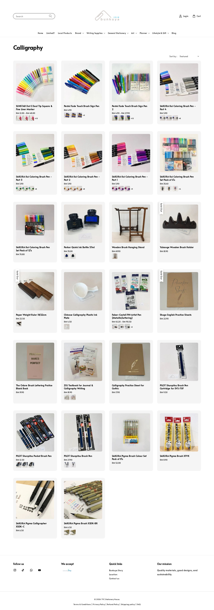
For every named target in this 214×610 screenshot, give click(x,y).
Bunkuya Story (116, 570)
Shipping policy (128, 604)
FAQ (139, 604)
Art (132, 33)
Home (40, 33)
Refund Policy (113, 604)
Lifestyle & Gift (159, 33)
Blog (174, 33)
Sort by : (173, 56)
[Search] (50, 16)
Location (113, 574)
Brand (78, 33)
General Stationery (117, 33)
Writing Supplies (95, 33)
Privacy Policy (99, 604)
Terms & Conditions (82, 604)
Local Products (65, 33)
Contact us (114, 578)
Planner (143, 33)
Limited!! (50, 33)
